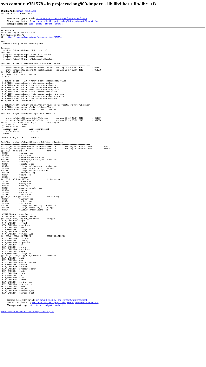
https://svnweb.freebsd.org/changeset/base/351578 (34, 38)
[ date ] (31, 23)
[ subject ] (48, 23)
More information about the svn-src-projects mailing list (27, 364)
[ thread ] (39, 23)
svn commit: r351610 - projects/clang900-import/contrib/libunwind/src (65, 21)
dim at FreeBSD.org (26, 11)
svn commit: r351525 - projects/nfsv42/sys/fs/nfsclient (61, 18)
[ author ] (58, 23)
